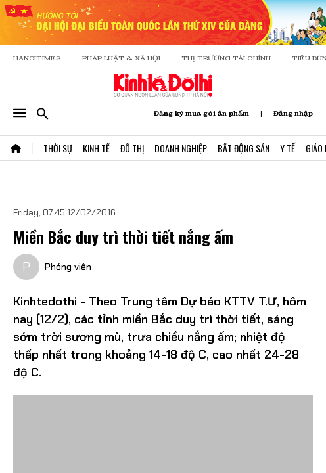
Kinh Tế (96, 148)
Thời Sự (57, 148)
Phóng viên (68, 267)
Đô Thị (132, 148)
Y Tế (287, 148)
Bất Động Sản (243, 148)
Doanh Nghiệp (180, 148)
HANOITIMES (37, 58)
